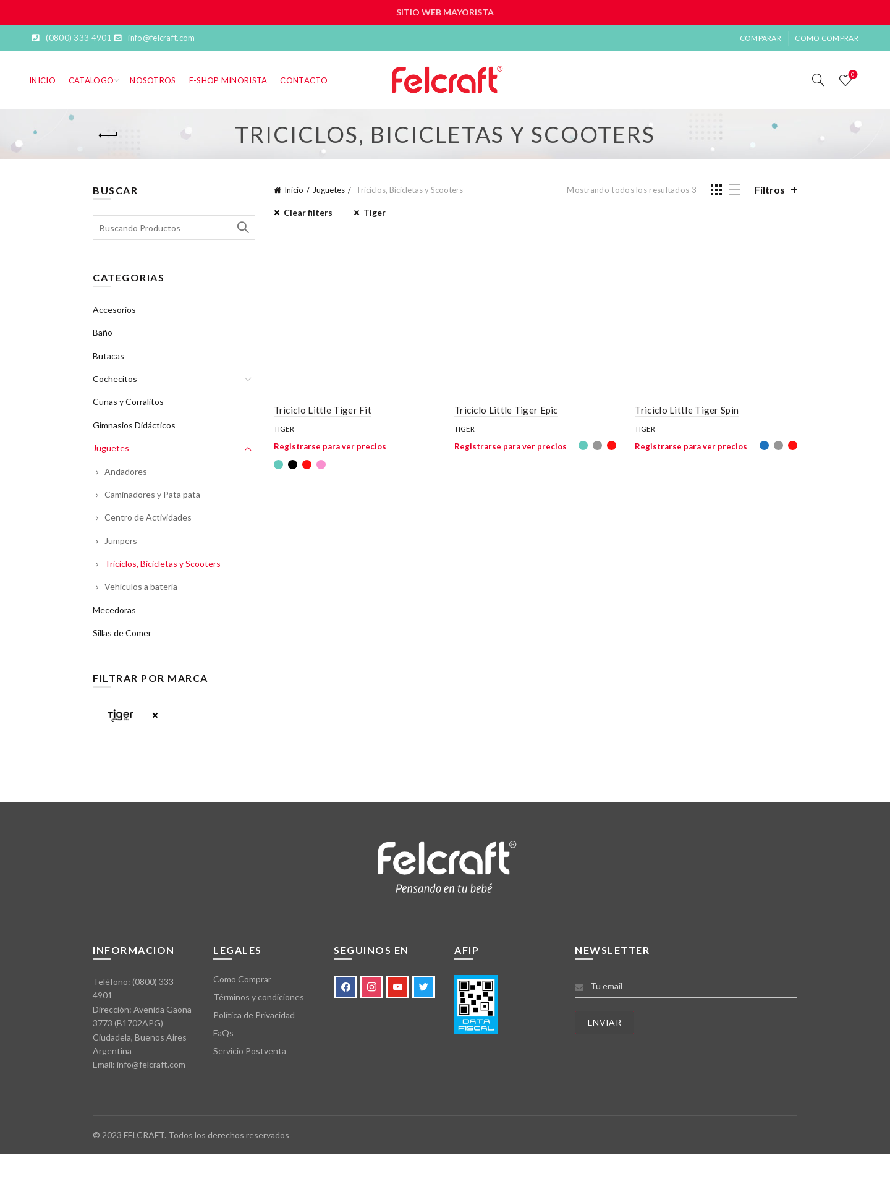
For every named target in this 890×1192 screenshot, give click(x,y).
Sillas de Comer (122, 633)
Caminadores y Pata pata (152, 494)
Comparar (760, 38)
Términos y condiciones (258, 997)
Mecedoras (114, 610)
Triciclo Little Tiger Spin (687, 409)
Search (243, 227)
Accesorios (114, 309)
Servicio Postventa (249, 1050)
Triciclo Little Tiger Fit (323, 409)
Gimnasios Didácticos (134, 425)
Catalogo (91, 80)
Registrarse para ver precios (330, 446)
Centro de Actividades (148, 517)
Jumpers (120, 540)
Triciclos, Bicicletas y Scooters (162, 563)
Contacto (303, 80)
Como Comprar (826, 38)
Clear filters (308, 212)
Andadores (125, 471)
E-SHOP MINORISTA (228, 80)
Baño (102, 332)
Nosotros (153, 80)
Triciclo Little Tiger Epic (506, 409)
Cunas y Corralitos (128, 401)
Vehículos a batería (140, 586)
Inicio (42, 80)
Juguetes (329, 190)
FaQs (223, 1033)
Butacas (108, 356)
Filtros (770, 189)
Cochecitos (115, 378)
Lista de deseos (852, 75)
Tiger (284, 428)
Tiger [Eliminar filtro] (374, 212)
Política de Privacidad (254, 1015)
